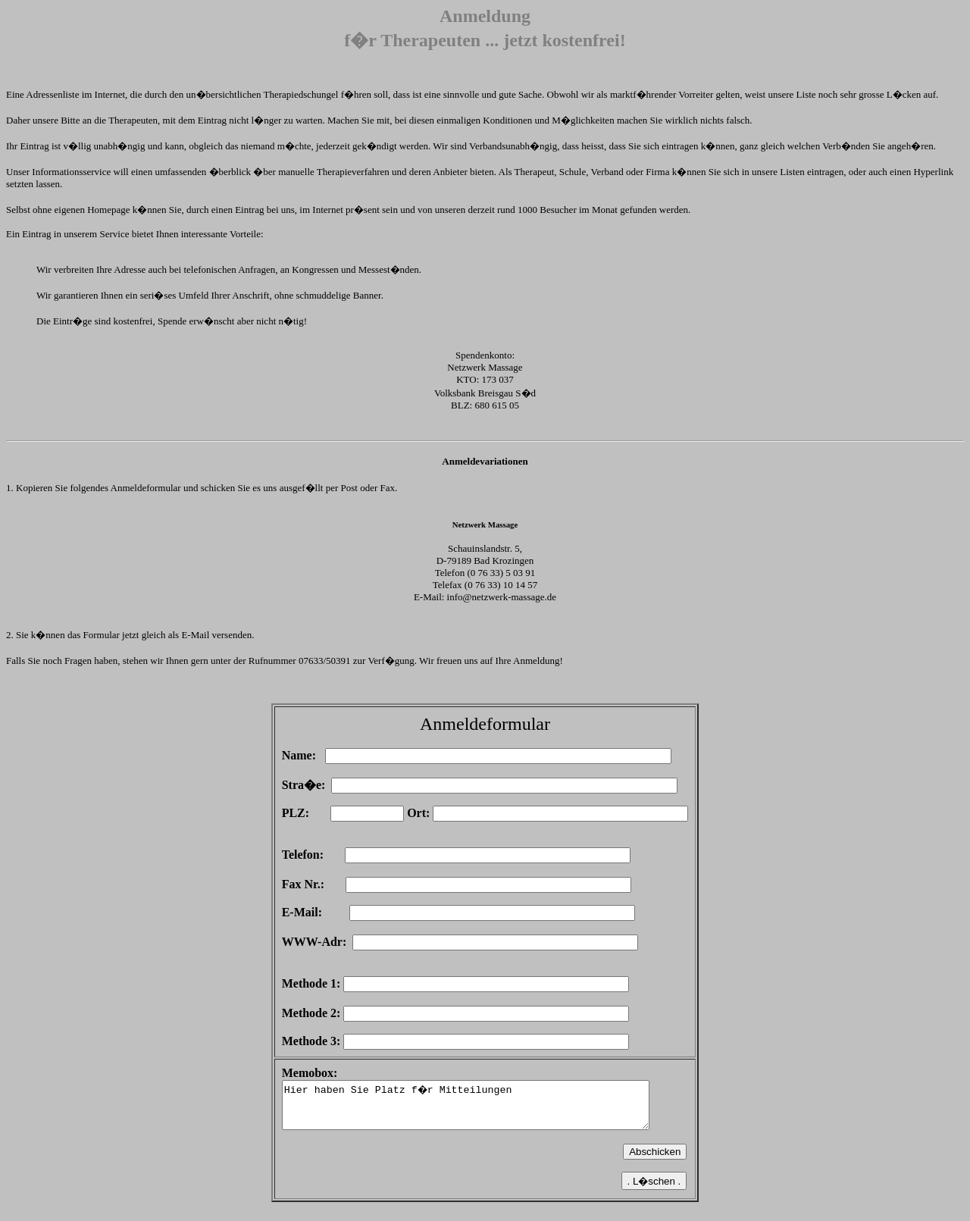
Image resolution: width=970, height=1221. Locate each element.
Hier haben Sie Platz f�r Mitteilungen (485, 1109)
